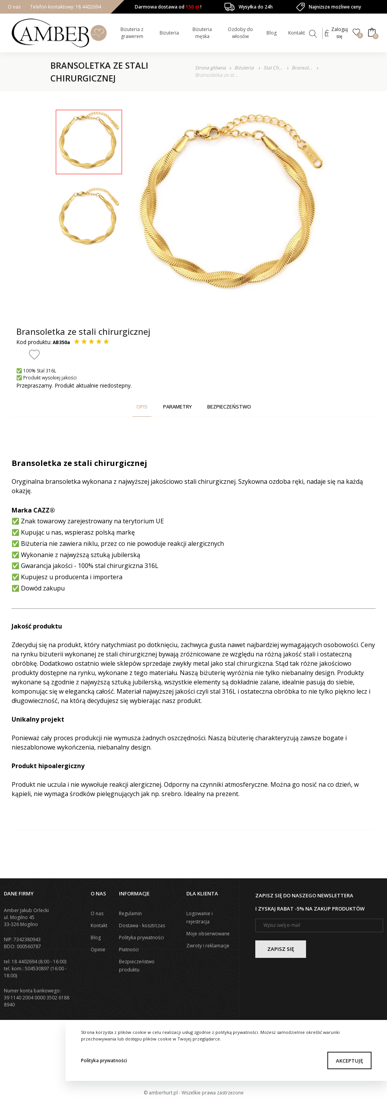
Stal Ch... (273, 67)
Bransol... (302, 67)
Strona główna (210, 67)
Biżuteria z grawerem (131, 33)
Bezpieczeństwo (229, 406)
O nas (14, 6)
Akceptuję (349, 1060)
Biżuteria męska (202, 33)
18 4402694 (87, 6)
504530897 (37, 968)
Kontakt (296, 32)
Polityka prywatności (104, 1060)
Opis (142, 406)
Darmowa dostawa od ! (168, 6)
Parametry (177, 406)
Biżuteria (169, 32)
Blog (272, 32)
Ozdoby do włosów (240, 33)
